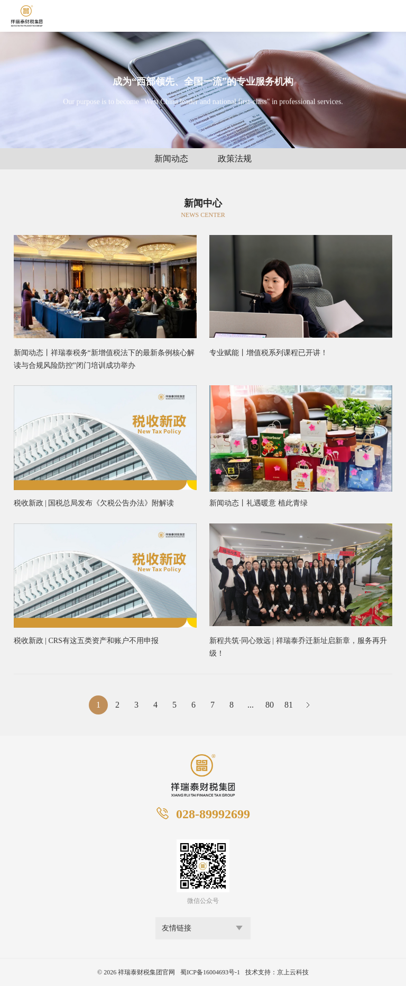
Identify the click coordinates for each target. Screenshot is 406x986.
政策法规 (235, 158)
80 (269, 704)
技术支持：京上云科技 (277, 972)
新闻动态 (171, 158)
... (250, 704)
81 (288, 704)
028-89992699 (213, 814)
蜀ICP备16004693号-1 (210, 972)
